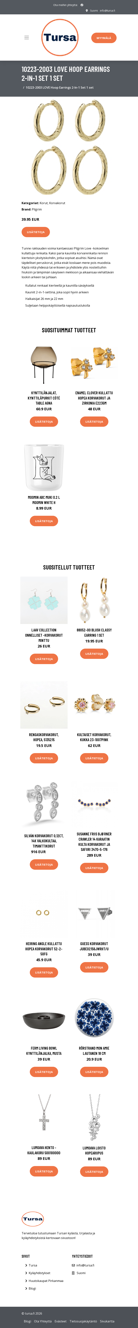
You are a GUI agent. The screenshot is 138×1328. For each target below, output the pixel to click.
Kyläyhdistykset (39, 1273)
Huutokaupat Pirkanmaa (46, 1281)
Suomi (94, 10)
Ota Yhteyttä (43, 1321)
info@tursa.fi (107, 10)
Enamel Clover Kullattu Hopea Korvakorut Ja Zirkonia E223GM (94, 397)
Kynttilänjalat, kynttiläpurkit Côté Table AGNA (44, 397)
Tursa (33, 1265)
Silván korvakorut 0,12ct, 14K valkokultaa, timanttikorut (44, 840)
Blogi (32, 1288)
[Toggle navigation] (27, 37)
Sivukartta (107, 1321)
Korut (44, 203)
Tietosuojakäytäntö (83, 1321)
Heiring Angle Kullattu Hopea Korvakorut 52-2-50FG (43, 948)
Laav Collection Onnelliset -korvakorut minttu (44, 635)
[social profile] (82, 5)
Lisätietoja (36, 232)
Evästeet (60, 1321)
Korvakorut (57, 203)
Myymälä (104, 38)
